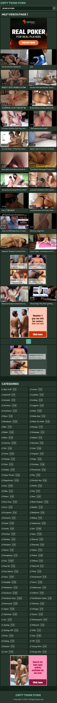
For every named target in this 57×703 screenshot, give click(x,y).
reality (37, 507)
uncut (37, 582)
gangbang (10, 555)
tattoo (37, 555)
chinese (9, 459)
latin (8, 652)
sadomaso (39, 523)
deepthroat (11, 480)
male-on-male (41, 421)
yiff (36, 641)
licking (37, 400)
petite (37, 486)
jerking (9, 625)
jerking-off (10, 630)
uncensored (39, 577)
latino (37, 389)
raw (36, 496)
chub (8, 464)
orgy (37, 459)
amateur (10, 405)
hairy (8, 577)
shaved (37, 539)
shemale (38, 545)
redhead (38, 512)
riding (37, 518)
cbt (7, 448)
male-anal (39, 416)
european (10, 512)
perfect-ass (39, 480)
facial (8, 523)
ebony (8, 496)
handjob (9, 582)
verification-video (42, 598)
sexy (37, 534)
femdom (9, 545)
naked (37, 437)
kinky (8, 636)
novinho (38, 443)
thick (36, 571)
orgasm (38, 453)
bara (8, 416)
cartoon (9, 443)
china (8, 453)
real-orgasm (40, 502)
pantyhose (39, 470)
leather (38, 395)
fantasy (9, 534)
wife (36, 630)
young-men (39, 652)
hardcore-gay (12, 598)
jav (7, 619)
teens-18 (38, 566)
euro (8, 507)
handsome (10, 587)
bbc (7, 427)
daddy (9, 470)
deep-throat (11, 475)
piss (36, 491)
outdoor (38, 464)
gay (8, 561)
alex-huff (10, 389)
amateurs (10, 411)
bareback (10, 421)
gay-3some (10, 571)
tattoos (37, 561)
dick (8, 486)
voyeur (37, 614)
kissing (9, 641)
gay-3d (9, 566)
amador (9, 400)
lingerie (38, 405)
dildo (8, 491)
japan (9, 609)
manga (37, 427)
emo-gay (10, 502)
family (8, 528)
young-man (39, 646)
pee (36, 475)
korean (9, 646)
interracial (10, 603)
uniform (38, 593)
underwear (39, 587)
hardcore (10, 593)
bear (8, 437)
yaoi (36, 636)
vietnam (38, 603)
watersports (39, 619)
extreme (9, 518)
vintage (38, 609)
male (37, 411)
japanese (10, 614)
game (8, 550)
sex (37, 528)
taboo (37, 550)
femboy (9, 539)
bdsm (8, 432)
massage (38, 432)
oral (37, 448)
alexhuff (9, 395)
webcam (38, 625)
